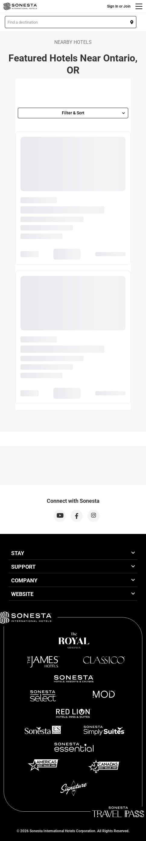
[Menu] (138, 6)
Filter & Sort (93, 112)
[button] (70, 22)
